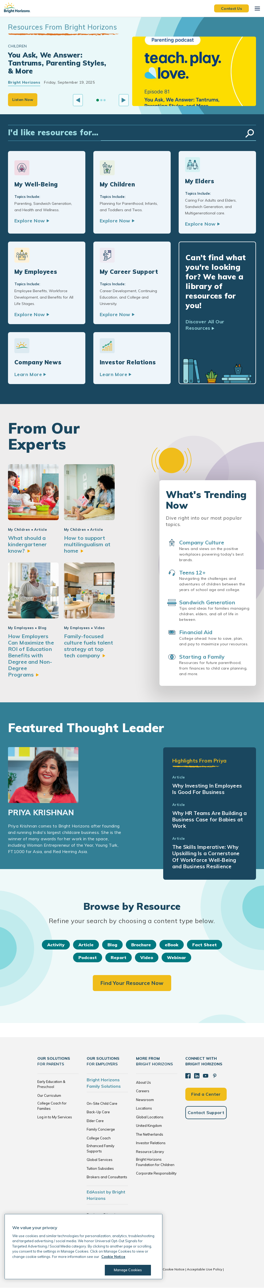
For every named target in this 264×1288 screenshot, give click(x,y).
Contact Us (231, 8)
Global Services (100, 1160)
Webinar (176, 957)
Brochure (141, 945)
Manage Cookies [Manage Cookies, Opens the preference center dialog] (128, 1270)
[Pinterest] (214, 1076)
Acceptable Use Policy (204, 1269)
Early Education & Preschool (51, 1084)
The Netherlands (149, 1134)
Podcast (87, 957)
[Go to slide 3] (104, 100)
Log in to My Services (54, 1117)
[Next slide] (124, 100)
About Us (143, 1083)
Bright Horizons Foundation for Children (155, 1162)
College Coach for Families (52, 1106)
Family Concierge (101, 1129)
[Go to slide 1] (97, 100)
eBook (171, 945)
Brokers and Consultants (107, 1177)
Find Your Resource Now (131, 983)
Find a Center (206, 1094)
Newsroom (145, 1100)
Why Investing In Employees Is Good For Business (207, 789)
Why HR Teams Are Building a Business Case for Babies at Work (209, 820)
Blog (112, 945)
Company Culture (201, 542)
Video (146, 957)
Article (86, 945)
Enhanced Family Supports (100, 1149)
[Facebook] (188, 1076)
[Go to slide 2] (101, 100)
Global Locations (149, 1117)
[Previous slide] (78, 100)
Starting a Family (202, 657)
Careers (142, 1091)
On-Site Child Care (102, 1104)
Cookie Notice (174, 1269)
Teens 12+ (192, 572)
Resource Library (150, 1152)
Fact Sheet (204, 945)
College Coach (99, 1138)
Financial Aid (196, 632)
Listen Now (22, 99)
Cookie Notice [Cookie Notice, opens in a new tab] (113, 1256)
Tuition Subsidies (100, 1169)
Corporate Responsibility (156, 1173)
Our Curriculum (49, 1096)
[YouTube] (205, 1076)
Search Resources (249, 133)
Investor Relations (151, 1143)
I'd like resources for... (53, 132)
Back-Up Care (98, 1112)
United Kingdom (149, 1126)
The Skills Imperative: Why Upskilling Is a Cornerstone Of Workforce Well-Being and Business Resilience (205, 857)
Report (118, 957)
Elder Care (95, 1121)
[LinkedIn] (196, 1076)
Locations (144, 1108)
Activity (56, 945)
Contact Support (206, 1112)
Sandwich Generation (207, 602)
